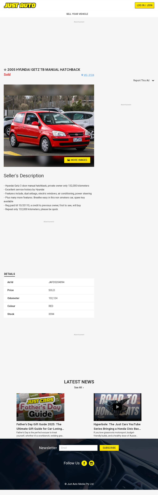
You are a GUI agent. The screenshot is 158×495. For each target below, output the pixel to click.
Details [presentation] (9, 274)
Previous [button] (5, 126)
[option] (49, 126)
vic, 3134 (89, 75)
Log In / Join (144, 5)
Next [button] (92, 126)
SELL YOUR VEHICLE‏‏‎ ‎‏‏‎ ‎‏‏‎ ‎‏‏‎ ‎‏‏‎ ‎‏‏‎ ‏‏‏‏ (79, 14)
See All (78, 387)
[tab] (9, 274)
